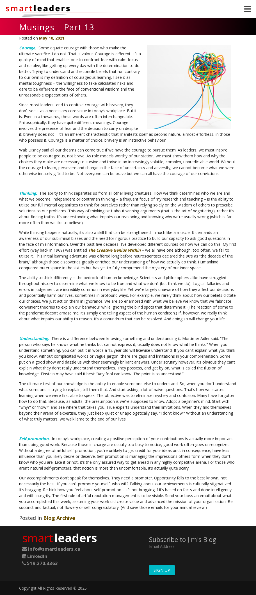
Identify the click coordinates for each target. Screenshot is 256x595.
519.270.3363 (40, 563)
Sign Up (162, 570)
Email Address (162, 546)
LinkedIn (34, 556)
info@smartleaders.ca (51, 549)
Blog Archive (59, 517)
